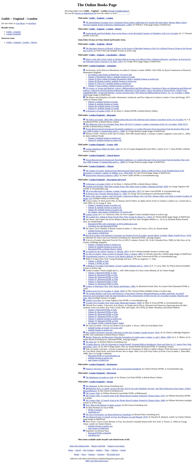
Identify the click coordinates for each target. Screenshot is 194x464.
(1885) (102, 175)
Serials (123, 450)
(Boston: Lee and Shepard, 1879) (117, 417)
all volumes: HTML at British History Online (106, 323)
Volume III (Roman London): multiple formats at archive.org (112, 81)
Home (70, 450)
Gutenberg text (94, 412)
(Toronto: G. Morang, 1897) (107, 251)
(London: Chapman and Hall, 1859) (127, 187)
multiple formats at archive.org (100, 231)
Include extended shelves (119, 11)
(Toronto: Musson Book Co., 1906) (106, 194)
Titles (107, 450)
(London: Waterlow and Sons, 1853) (135, 295)
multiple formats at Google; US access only (105, 328)
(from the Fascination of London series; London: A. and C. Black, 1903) (128, 337)
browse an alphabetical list (85, 13)
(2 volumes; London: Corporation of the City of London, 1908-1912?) (137, 124)
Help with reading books (79, 446)
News (84, 454)
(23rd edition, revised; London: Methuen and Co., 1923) (117, 266)
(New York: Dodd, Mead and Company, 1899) (114, 303)
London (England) (13, 34)
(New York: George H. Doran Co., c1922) (119, 217)
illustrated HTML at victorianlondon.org (104, 356)
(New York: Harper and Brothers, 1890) (110, 286)
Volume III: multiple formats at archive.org (105, 210)
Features (91, 454)
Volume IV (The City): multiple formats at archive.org (109, 83)
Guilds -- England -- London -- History (21, 42)
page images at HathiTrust (98, 233)
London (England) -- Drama (101, 382)
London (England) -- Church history (104, 155)
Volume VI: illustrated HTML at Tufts (103, 284)
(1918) (98, 111)
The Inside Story (113, 454)
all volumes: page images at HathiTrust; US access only (110, 75)
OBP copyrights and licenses (96, 461)
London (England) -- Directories (102, 373)
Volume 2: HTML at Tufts (98, 263)
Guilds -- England (13, 32)
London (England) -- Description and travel (107, 180)
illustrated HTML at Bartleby (99, 433)
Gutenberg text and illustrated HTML (103, 226)
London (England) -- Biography (102, 115)
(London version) (103, 405)
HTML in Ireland (95, 410)
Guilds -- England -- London (101, 18)
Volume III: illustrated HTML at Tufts (103, 277)
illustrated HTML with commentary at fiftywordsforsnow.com (112, 224)
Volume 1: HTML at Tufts (98, 261)
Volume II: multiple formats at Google (103, 104)
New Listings (88, 450)
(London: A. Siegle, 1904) (105, 291)
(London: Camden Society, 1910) (122, 332)
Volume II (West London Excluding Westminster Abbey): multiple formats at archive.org (123, 79)
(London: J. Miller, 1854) (137, 91)
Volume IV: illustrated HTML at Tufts (103, 279)
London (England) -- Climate (101, 166)
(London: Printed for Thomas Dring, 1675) (125, 396)
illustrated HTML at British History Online (105, 249)
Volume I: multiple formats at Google (103, 102)
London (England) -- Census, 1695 (103, 145)
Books (76, 454)
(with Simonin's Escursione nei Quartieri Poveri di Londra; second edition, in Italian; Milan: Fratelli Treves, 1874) (138, 235)
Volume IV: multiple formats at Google (103, 108)
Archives (100, 454)
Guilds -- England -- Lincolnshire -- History (107, 55)
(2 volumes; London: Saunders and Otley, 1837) (113, 191)
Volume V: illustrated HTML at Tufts (102, 282)
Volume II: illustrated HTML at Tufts (102, 275)
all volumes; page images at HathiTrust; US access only (110, 212)
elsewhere (32, 23)
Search (78, 450)
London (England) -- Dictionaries (103, 364)
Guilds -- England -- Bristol (100, 44)
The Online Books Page (97, 5)
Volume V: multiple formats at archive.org (104, 319)
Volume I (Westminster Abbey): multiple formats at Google (111, 77)
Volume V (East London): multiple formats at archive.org (110, 86)
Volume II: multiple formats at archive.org (104, 140)
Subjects (114, 450)
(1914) (91, 214)
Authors (99, 450)
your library (20, 23)
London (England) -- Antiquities (102, 66)
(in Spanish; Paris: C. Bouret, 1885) (114, 254)
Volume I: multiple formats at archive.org (104, 138)
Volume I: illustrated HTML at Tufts (102, 273)
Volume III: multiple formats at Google (103, 106)
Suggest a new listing (116, 446)
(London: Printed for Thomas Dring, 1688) (125, 400)
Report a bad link (98, 446)
